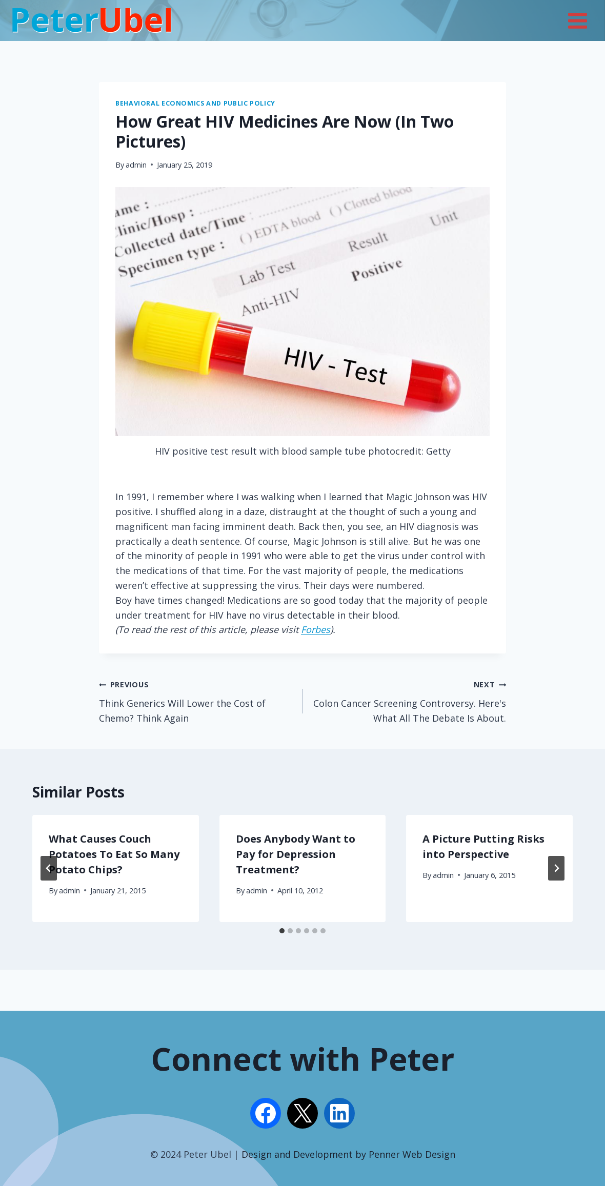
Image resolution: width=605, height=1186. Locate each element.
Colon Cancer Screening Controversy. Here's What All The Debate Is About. (409, 700)
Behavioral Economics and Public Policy (195, 103)
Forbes (315, 629)
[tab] (282, 930)
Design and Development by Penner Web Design (348, 1154)
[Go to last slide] (49, 868)
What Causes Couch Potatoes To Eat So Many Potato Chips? (114, 854)
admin (136, 165)
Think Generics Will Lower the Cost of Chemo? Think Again (196, 700)
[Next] (556, 868)
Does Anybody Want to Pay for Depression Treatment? (295, 854)
